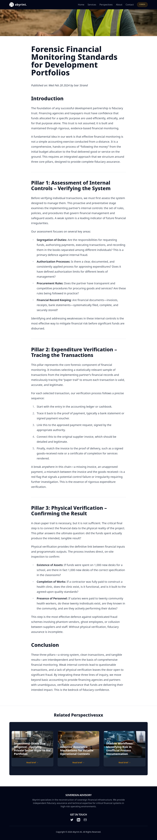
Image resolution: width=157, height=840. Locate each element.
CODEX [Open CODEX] (142, 5)
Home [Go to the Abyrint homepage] (81, 4)
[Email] (85, 819)
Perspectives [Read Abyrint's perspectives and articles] (106, 4)
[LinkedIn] (78, 819)
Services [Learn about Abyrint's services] (92, 4)
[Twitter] (71, 819)
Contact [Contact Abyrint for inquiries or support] (130, 4)
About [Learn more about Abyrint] (119, 4)
